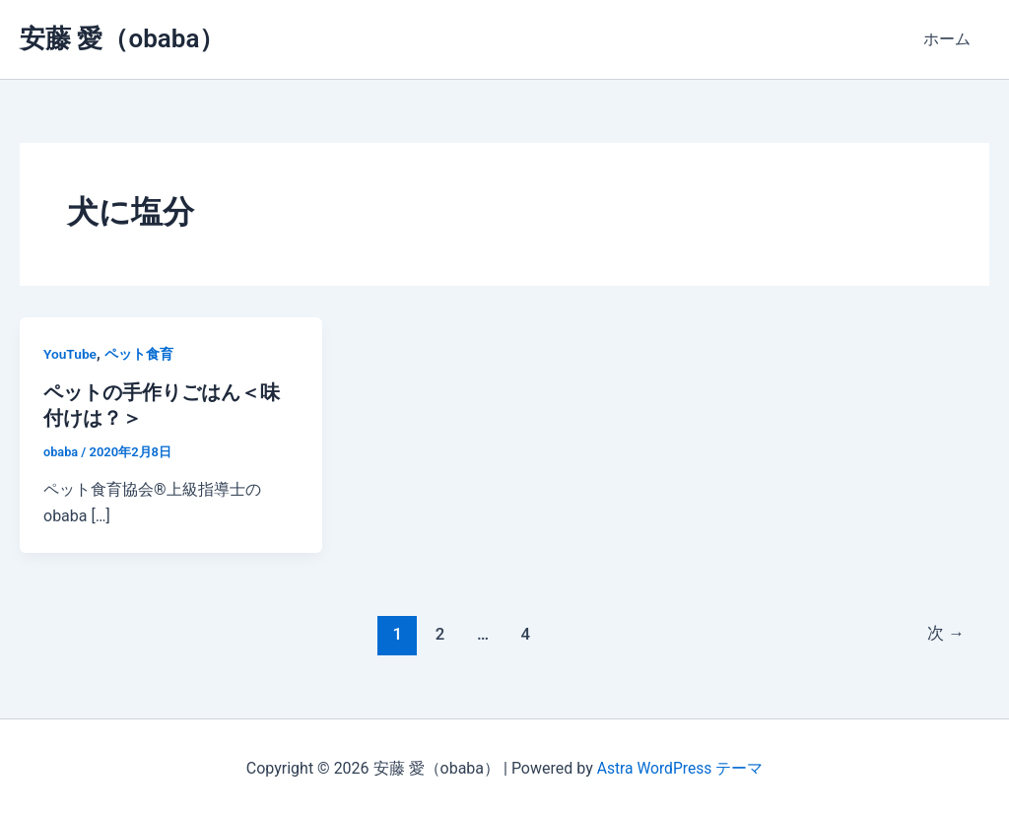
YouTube (70, 354)
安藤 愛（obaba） (122, 38)
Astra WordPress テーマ (679, 767)
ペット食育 (139, 354)
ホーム (950, 39)
